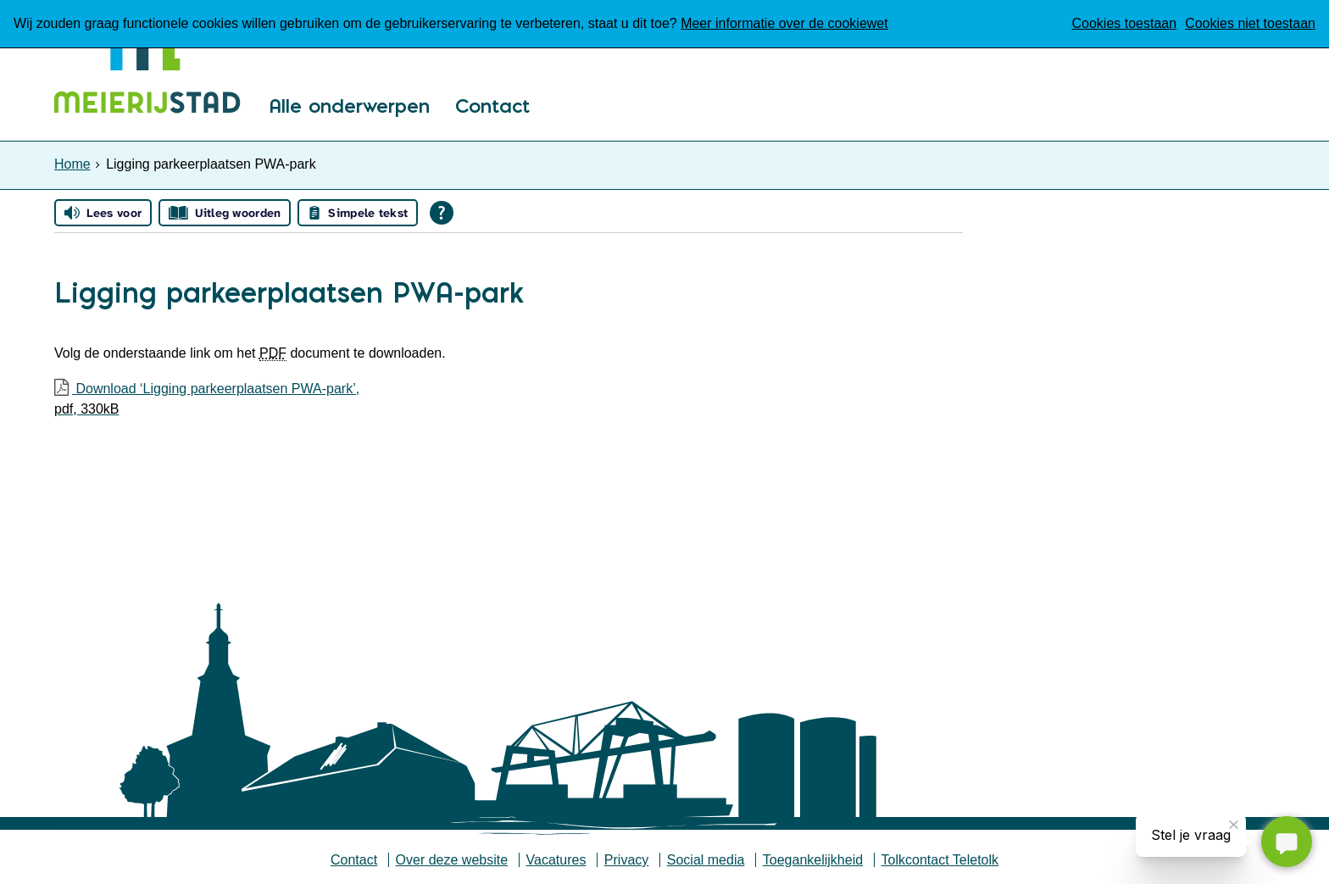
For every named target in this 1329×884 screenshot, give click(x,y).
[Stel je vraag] (1286, 841)
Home (72, 164)
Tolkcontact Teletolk (939, 860)
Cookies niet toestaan (1250, 23)
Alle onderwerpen (349, 107)
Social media (706, 860)
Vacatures (556, 860)
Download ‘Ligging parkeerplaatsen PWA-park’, (508, 400)
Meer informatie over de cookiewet (784, 23)
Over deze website (452, 860)
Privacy (626, 860)
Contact (492, 107)
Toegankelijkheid (813, 860)
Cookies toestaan (1123, 23)
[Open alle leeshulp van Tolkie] (441, 213)
